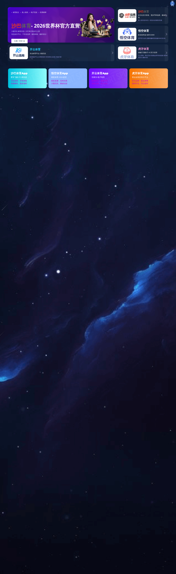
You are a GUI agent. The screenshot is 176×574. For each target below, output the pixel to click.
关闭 (172, 3)
